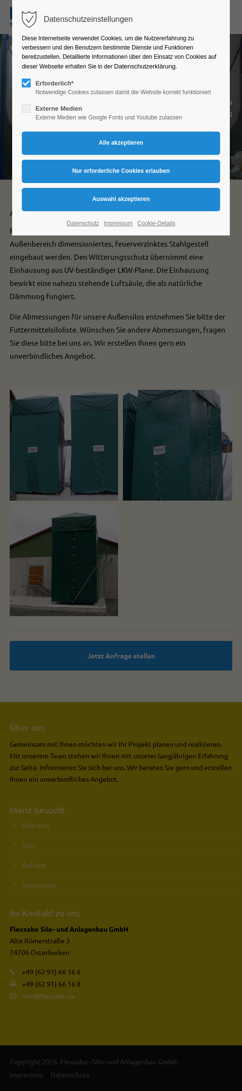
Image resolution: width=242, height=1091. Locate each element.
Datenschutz (83, 223)
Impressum (118, 223)
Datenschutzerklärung (144, 66)
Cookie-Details (156, 223)
